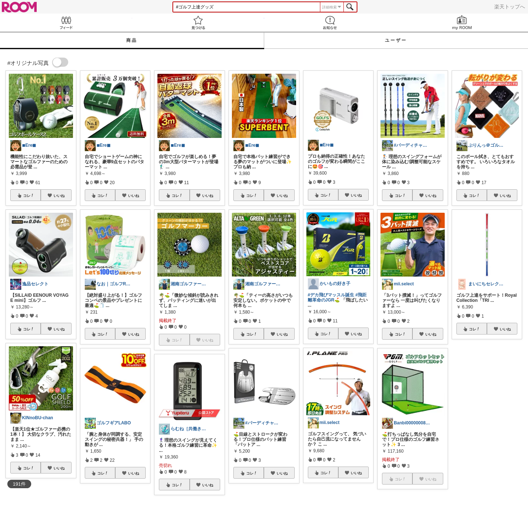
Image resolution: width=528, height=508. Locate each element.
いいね (59, 195)
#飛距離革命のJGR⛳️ (337, 297)
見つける (198, 23)
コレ (28, 195)
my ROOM (462, 23)
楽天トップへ (509, 7)
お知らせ (330, 23)
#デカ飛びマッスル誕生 (331, 294)
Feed (66, 23)
